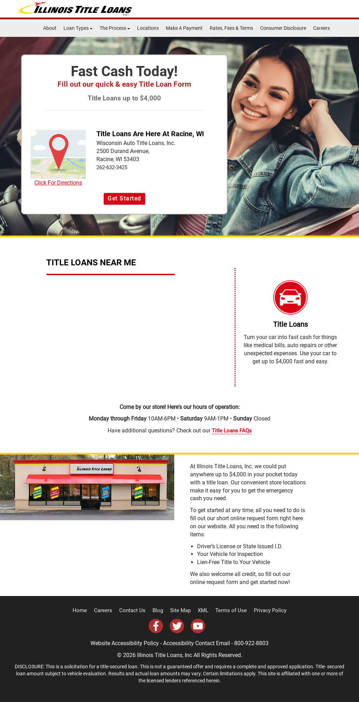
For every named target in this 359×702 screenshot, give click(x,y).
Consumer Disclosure (283, 28)
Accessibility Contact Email (196, 643)
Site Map (180, 611)
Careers (321, 28)
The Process (115, 28)
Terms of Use (229, 611)
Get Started (124, 198)
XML (202, 611)
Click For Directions (58, 158)
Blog (159, 611)
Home (86, 611)
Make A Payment (184, 28)
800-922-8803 (251, 643)
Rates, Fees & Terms (231, 28)
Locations (148, 28)
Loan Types (78, 28)
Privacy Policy (265, 611)
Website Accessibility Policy (124, 643)
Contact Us (135, 611)
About (49, 28)
